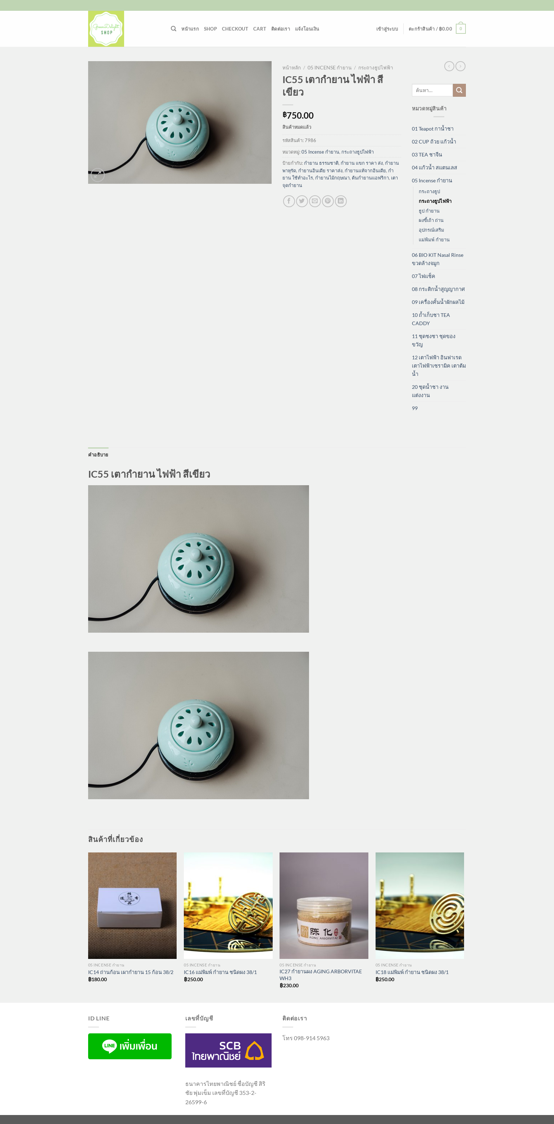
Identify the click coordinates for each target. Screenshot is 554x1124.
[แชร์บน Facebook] (289, 201)
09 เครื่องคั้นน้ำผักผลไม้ (438, 302)
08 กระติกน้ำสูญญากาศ (438, 289)
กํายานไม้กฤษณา (332, 178)
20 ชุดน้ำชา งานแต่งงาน (430, 391)
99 (415, 408)
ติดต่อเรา (280, 29)
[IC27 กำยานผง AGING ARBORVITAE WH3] (324, 905)
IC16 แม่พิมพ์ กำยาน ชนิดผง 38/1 (220, 972)
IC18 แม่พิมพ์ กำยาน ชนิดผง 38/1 (412, 972)
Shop (210, 29)
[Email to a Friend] (315, 201)
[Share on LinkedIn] (341, 201)
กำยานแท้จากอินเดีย (365, 170)
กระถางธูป (429, 191)
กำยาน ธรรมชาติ (321, 163)
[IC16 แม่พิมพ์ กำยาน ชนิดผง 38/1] (228, 905)
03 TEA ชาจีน (427, 154)
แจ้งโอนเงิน (307, 29)
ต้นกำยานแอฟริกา (370, 178)
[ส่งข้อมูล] (459, 90)
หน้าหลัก (291, 67)
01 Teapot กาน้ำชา (433, 129)
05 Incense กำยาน (329, 67)
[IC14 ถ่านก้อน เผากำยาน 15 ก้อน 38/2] (132, 905)
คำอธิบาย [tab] (98, 455)
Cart (259, 29)
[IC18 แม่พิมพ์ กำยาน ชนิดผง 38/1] (420, 905)
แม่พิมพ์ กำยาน (434, 239)
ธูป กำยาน (429, 211)
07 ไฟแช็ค (423, 276)
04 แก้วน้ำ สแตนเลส (434, 167)
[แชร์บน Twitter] (302, 201)
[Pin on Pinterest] (328, 201)
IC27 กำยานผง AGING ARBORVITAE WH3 (321, 974)
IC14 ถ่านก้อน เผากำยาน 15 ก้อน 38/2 (130, 972)
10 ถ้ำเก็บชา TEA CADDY (431, 319)
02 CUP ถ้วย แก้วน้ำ (434, 141)
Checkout (235, 29)
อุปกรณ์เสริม (431, 230)
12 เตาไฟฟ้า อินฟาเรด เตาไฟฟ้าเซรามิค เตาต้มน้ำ (439, 365)
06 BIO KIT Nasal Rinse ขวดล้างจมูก (437, 259)
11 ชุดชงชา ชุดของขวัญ (433, 340)
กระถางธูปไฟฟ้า (375, 67)
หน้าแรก (190, 29)
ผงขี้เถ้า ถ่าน (431, 220)
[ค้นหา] (173, 29)
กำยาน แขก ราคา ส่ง (362, 163)
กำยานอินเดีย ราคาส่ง (320, 170)
